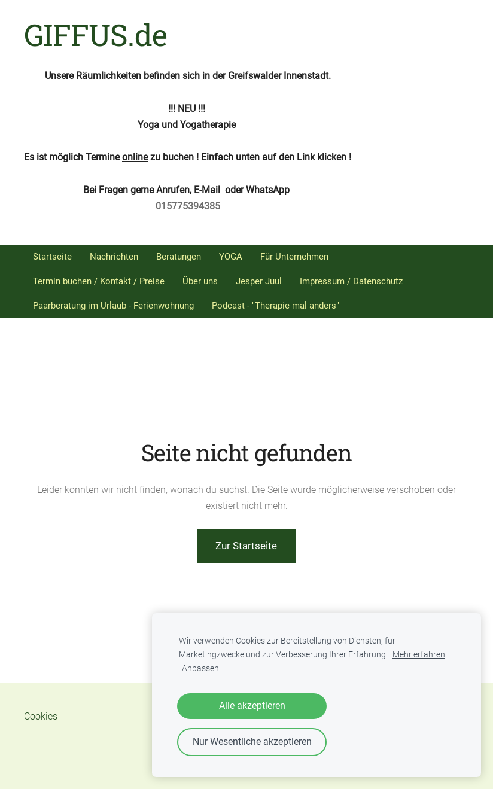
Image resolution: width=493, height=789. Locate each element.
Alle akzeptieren (252, 705)
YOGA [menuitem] (230, 256)
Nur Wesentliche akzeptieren (252, 741)
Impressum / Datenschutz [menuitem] (351, 281)
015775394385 (188, 206)
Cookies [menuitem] (40, 716)
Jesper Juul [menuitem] (259, 281)
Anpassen (200, 668)
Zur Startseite (246, 546)
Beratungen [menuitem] (178, 256)
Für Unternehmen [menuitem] (294, 256)
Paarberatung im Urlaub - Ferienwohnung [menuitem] (113, 305)
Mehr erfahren (418, 655)
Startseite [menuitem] (52, 256)
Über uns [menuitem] (200, 281)
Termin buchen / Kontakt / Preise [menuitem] (99, 281)
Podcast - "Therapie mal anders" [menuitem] (275, 305)
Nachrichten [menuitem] (114, 256)
